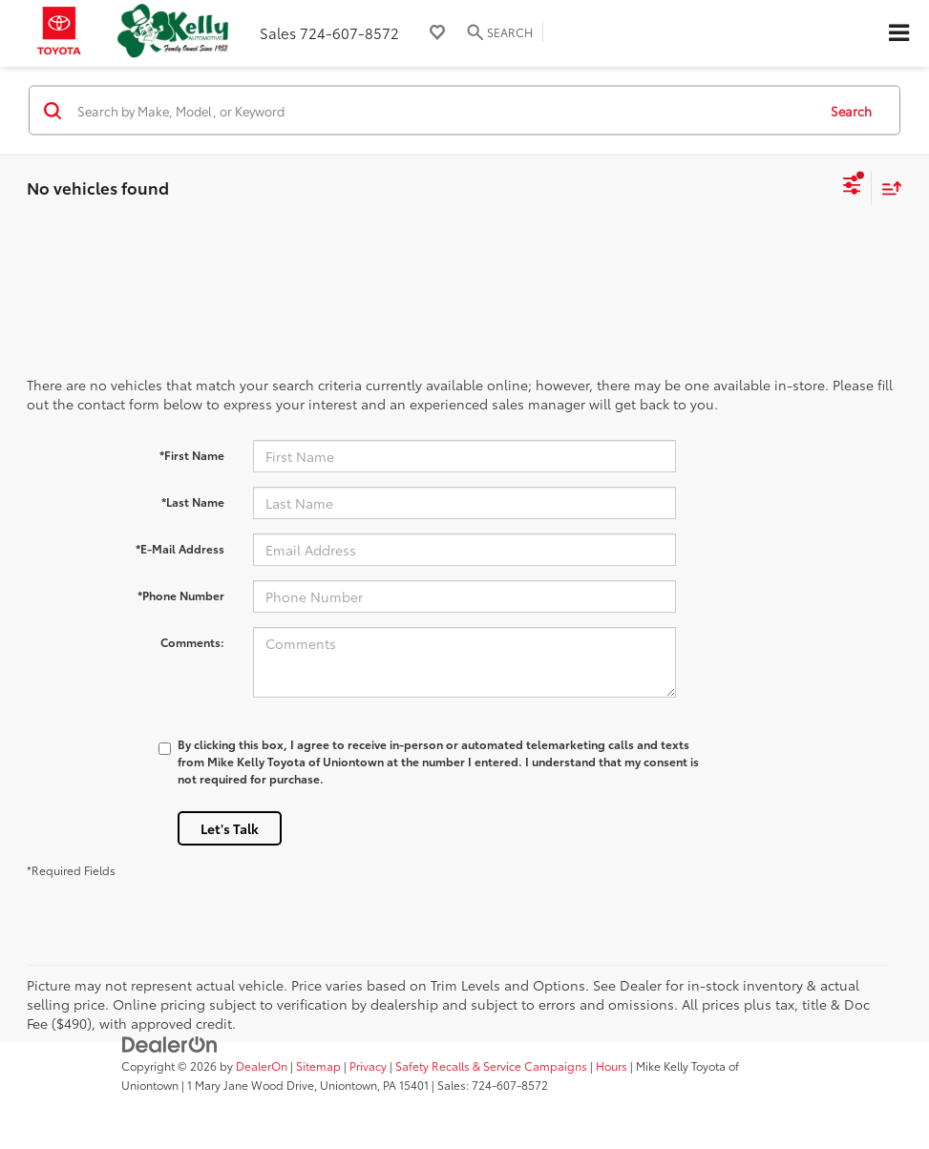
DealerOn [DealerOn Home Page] (261, 1065)
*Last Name (192, 501)
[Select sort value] (887, 187)
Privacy (368, 1065)
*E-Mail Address (180, 548)
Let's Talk (230, 828)
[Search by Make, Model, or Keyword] (444, 111)
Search (851, 109)
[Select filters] (852, 188)
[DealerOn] (170, 1043)
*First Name (191, 455)
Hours (611, 1065)
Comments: (192, 642)
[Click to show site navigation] (898, 33)
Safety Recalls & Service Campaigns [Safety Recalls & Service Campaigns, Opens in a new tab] (491, 1065)
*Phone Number (180, 595)
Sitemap (318, 1065)
